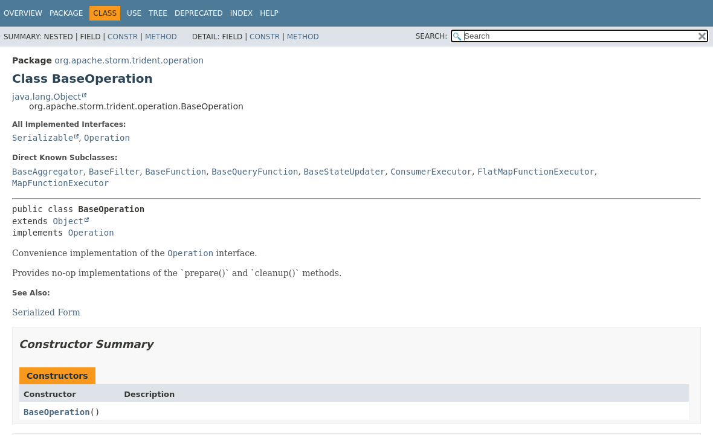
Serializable (42, 138)
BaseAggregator (47, 171)
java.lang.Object (46, 97)
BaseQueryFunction (254, 171)
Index (241, 13)
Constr (123, 37)
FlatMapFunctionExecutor (536, 171)
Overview (23, 13)
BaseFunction (175, 171)
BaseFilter (114, 171)
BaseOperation (57, 412)
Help (269, 13)
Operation (107, 138)
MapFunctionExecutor (60, 183)
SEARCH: (432, 36)
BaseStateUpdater (344, 171)
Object (68, 221)
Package (66, 13)
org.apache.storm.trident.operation (129, 60)
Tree (158, 13)
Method (161, 37)
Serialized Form (46, 312)
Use (134, 13)
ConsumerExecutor (431, 171)
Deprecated (199, 13)
